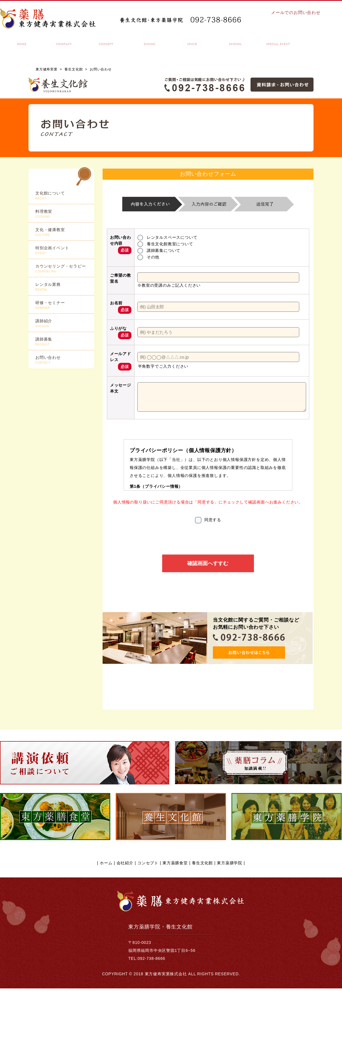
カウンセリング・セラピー (64, 269)
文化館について (64, 196)
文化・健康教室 (64, 232)
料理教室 (64, 214)
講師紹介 (64, 323)
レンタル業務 (64, 287)
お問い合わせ (64, 360)
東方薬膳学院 (229, 928)
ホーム (106, 928)
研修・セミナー (64, 305)
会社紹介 (125, 928)
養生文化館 (73, 69)
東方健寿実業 (47, 69)
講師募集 (64, 342)
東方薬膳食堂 (175, 928)
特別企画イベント (64, 250)
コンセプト (147, 928)
